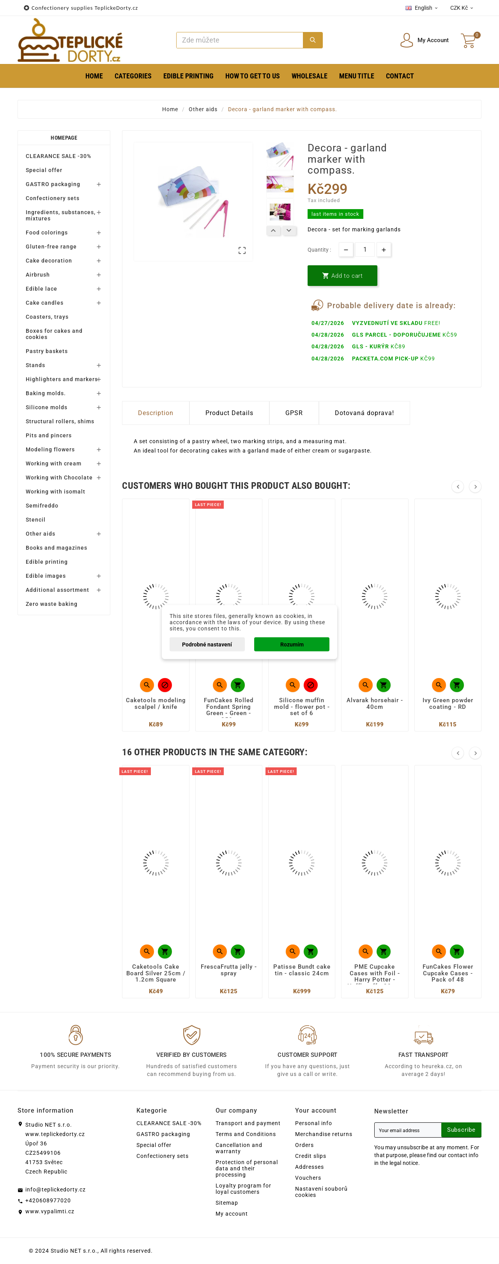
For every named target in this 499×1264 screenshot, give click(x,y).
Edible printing (47, 562)
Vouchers (308, 1178)
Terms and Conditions (246, 1134)
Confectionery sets (53, 198)
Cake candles (45, 303)
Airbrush (38, 275)
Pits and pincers (49, 435)
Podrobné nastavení (207, 644)
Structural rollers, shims (60, 421)
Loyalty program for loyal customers (243, 1188)
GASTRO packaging (53, 184)
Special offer (44, 170)
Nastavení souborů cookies (321, 1192)
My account (232, 1214)
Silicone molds (46, 407)
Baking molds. (46, 393)
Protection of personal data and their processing (247, 1168)
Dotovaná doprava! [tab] (364, 413)
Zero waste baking (52, 604)
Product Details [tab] (229, 413)
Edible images (46, 576)
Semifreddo (42, 505)
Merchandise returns (323, 1134)
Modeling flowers (50, 449)
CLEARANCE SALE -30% (58, 156)
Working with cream (53, 463)
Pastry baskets (47, 351)
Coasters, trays (47, 317)
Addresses (309, 1167)
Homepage (64, 138)
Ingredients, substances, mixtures (61, 215)
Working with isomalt (55, 491)
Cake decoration (49, 260)
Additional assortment (57, 590)
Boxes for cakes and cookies (54, 334)
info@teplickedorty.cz (55, 1189)
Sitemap (227, 1203)
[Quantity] (365, 249)
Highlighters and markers (62, 379)
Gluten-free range (51, 246)
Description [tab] (155, 413)
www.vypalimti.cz (49, 1211)
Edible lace (41, 289)
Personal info (313, 1123)
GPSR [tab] (294, 413)
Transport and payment (248, 1123)
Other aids (40, 534)
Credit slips (310, 1156)
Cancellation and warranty (239, 1148)
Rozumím (292, 644)
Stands (35, 365)
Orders (304, 1145)
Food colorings (47, 232)
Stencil (36, 520)
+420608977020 (48, 1200)
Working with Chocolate (59, 477)
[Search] (240, 40)
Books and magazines (56, 548)
